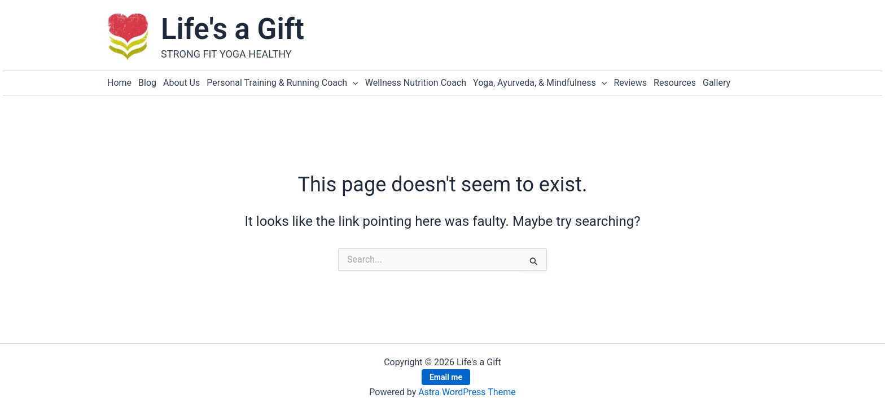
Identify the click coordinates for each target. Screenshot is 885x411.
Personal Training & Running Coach (282, 83)
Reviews (630, 82)
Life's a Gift (232, 29)
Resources (675, 82)
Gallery (716, 82)
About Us (181, 82)
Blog (147, 82)
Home (119, 82)
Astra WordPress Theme (466, 392)
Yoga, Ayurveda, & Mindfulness (540, 83)
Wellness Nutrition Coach (415, 82)
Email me (446, 377)
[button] (352, 83)
